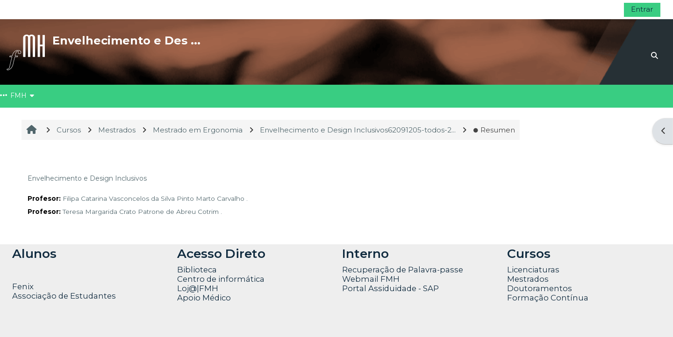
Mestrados (528, 279)
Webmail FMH (371, 279)
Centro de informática (221, 279)
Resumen (494, 129)
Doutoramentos (539, 288)
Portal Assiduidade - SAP (390, 288)
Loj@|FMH (197, 288)
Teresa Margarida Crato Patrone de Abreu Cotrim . (142, 211)
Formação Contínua (547, 297)
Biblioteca (197, 269)
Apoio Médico (204, 297)
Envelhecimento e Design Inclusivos (87, 178)
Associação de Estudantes (64, 295)
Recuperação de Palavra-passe (402, 269)
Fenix (24, 286)
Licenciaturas (533, 269)
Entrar (642, 9)
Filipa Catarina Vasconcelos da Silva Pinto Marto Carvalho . (155, 198)
